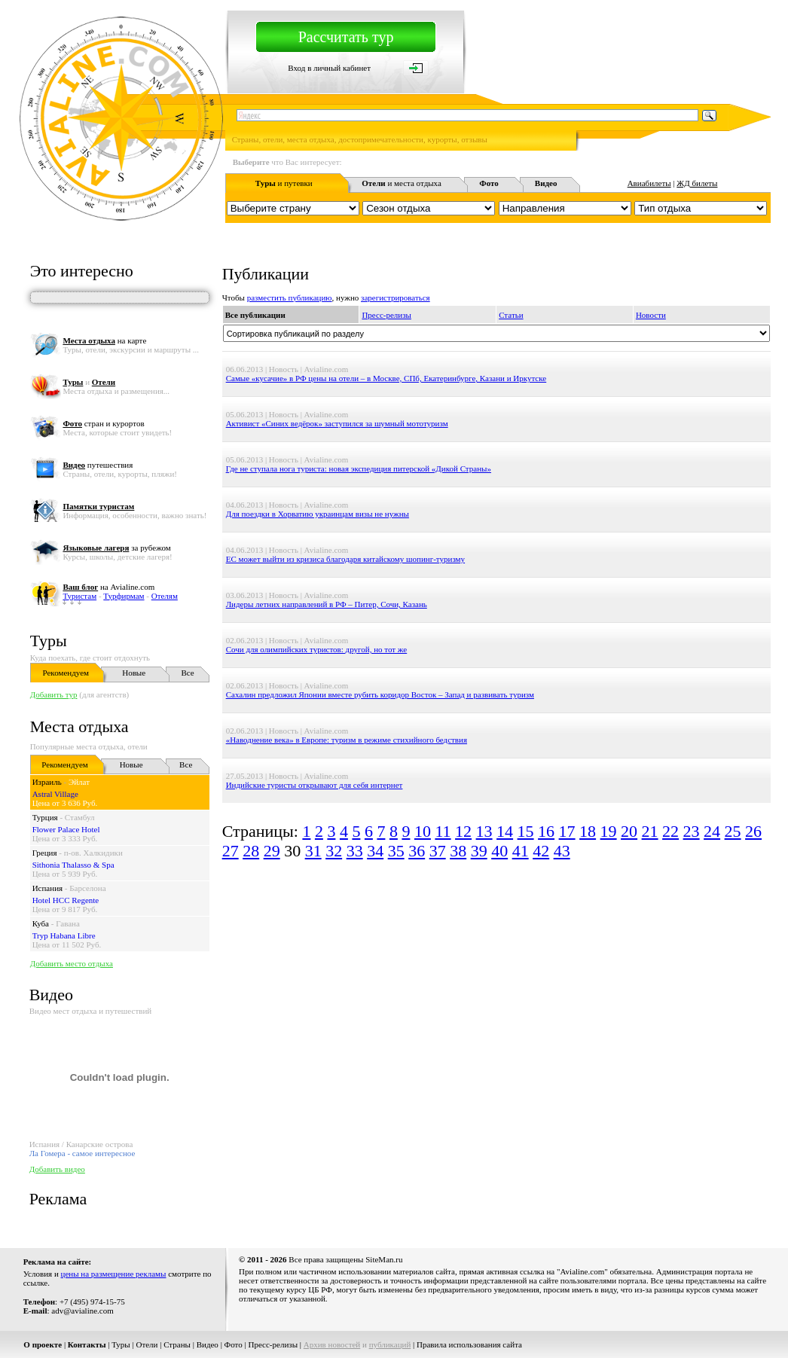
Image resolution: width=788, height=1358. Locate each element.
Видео (207, 1344)
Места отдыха (79, 726)
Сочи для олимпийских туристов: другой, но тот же (317, 649)
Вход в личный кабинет (329, 67)
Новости (651, 314)
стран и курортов (103, 423)
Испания (47, 888)
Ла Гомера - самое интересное (82, 1153)
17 (567, 831)
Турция (45, 817)
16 (546, 831)
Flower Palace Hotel (66, 829)
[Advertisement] (496, 914)
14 (504, 831)
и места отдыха (401, 183)
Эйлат (79, 781)
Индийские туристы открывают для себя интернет (314, 784)
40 (499, 850)
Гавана (68, 923)
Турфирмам (123, 595)
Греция (44, 852)
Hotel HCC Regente (65, 900)
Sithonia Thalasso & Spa (73, 864)
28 (251, 850)
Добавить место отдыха (71, 963)
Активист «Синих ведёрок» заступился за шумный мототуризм (337, 423)
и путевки (284, 183)
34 (375, 850)
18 (587, 831)
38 (458, 850)
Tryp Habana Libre (64, 935)
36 (416, 850)
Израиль (47, 781)
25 (733, 831)
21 (650, 831)
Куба (40, 923)
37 (437, 850)
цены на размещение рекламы (113, 1273)
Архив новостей (332, 1344)
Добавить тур (54, 694)
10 (422, 831)
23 (691, 831)
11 (443, 831)
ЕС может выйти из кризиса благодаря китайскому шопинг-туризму (345, 558)
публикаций (390, 1344)
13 (484, 831)
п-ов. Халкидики (93, 852)
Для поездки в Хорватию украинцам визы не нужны (317, 513)
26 (753, 831)
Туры (48, 640)
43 (562, 850)
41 (520, 850)
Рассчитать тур (346, 37)
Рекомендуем (66, 672)
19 (608, 831)
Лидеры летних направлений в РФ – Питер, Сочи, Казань (326, 604)
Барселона (87, 888)
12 (463, 831)
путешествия (98, 464)
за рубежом (116, 547)
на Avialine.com (108, 586)
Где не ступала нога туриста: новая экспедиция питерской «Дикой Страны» (358, 468)
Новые (133, 672)
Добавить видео (57, 1168)
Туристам (79, 595)
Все (187, 672)
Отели (146, 1344)
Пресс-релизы (386, 314)
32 (333, 850)
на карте (104, 340)
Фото (233, 1344)
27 (230, 850)
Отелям (164, 595)
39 (479, 850)
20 (629, 831)
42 (541, 850)
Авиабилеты (649, 183)
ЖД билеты (697, 183)
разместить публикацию (289, 297)
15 (526, 831)
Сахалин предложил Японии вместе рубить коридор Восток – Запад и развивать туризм (380, 694)
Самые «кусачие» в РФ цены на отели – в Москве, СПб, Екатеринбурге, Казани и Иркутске (386, 378)
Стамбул (80, 817)
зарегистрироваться (395, 297)
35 (396, 850)
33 (355, 850)
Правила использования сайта (469, 1344)
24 (712, 831)
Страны (177, 1344)
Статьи (511, 314)
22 (670, 831)
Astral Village (55, 793)
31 (313, 850)
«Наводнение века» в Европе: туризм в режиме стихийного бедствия (346, 739)
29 (272, 850)
